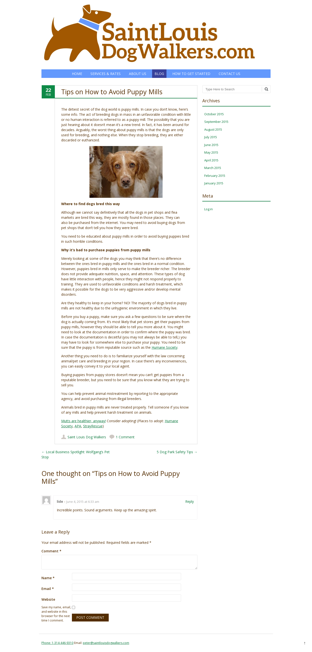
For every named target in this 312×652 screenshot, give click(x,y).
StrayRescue (93, 426)
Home (77, 73)
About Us (137, 73)
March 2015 (212, 168)
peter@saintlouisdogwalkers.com (106, 643)
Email (47, 588)
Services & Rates (105, 73)
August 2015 (213, 129)
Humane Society (164, 347)
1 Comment (125, 437)
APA (78, 426)
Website (48, 599)
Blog (159, 73)
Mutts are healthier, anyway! (83, 421)
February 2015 (214, 175)
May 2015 (211, 152)
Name (48, 578)
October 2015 (214, 114)
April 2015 (211, 160)
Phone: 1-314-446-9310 (57, 643)
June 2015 (211, 145)
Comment (51, 551)
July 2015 (210, 137)
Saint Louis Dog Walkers (87, 437)
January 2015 (213, 183)
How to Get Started (191, 73)
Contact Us (229, 73)
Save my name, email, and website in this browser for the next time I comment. (56, 613)
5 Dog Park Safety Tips (177, 452)
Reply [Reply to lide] (189, 501)
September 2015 (216, 121)
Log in (208, 209)
